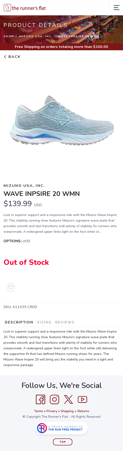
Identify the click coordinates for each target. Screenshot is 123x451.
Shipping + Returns (75, 411)
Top (63, 442)
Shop (8, 36)
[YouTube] (82, 400)
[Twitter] (68, 400)
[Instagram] (55, 400)
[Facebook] (41, 400)
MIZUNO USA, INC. (35, 36)
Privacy (52, 411)
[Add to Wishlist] (10, 287)
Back (12, 56)
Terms (38, 411)
